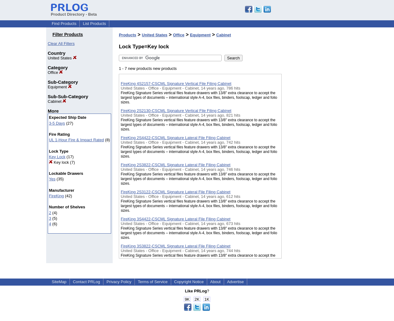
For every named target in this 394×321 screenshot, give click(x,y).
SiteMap (59, 281)
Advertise (235, 281)
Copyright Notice (189, 281)
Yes (52, 179)
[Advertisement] (312, 159)
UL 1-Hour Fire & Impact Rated (76, 140)
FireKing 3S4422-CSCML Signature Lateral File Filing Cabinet (175, 219)
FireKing (56, 196)
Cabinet (57, 101)
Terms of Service (153, 281)
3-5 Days (57, 123)
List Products (94, 23)
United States (62, 58)
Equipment (60, 87)
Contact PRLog (86, 281)
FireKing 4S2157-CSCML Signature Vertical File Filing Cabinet (176, 83)
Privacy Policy (119, 281)
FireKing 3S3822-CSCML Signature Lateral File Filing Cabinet (175, 246)
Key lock (59, 162)
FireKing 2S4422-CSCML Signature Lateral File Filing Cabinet (175, 137)
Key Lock (57, 156)
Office (55, 72)
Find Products (64, 23)
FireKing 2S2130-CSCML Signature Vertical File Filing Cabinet (176, 110)
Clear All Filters (61, 43)
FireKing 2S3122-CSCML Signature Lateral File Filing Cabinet (175, 192)
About (215, 281)
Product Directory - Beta (74, 12)
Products (127, 35)
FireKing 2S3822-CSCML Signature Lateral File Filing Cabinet (175, 165)
